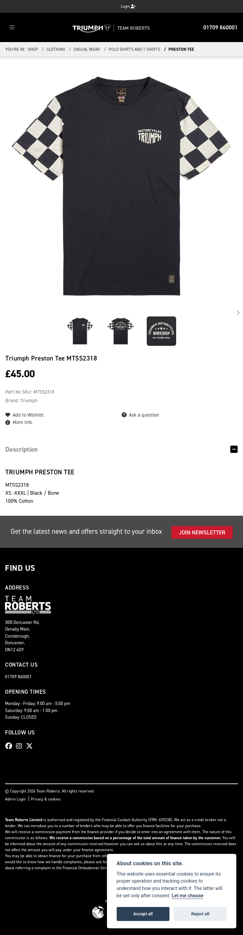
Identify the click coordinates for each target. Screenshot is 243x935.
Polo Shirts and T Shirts (134, 49)
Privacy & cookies (46, 799)
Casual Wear (87, 49)
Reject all (200, 913)
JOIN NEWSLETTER (202, 532)
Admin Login (15, 799)
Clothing (55, 49)
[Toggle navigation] (12, 27)
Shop (33, 49)
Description (21, 449)
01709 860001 (220, 27)
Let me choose (188, 896)
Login (128, 6)
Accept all (143, 913)
